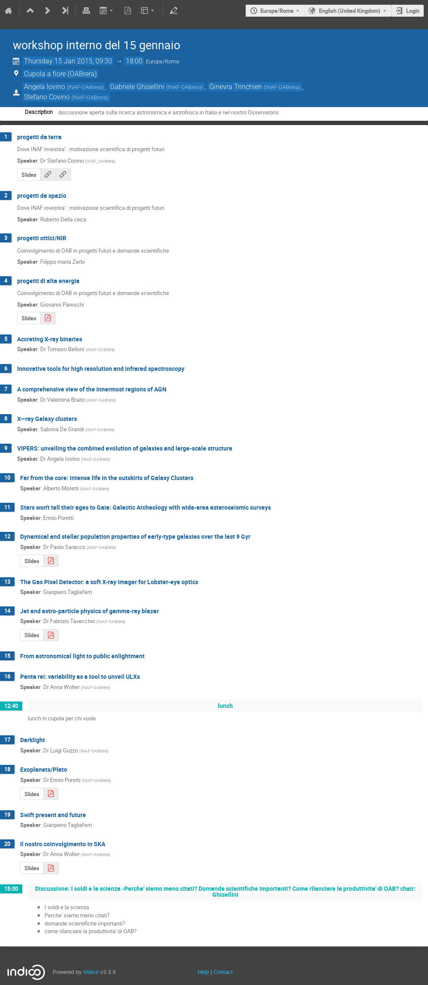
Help (203, 972)
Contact (223, 972)
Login (412, 11)
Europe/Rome (277, 11)
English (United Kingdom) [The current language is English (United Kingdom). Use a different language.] (349, 11)
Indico (90, 972)
